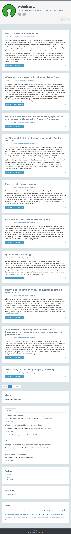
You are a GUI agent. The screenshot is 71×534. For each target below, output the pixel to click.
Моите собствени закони (20, 184)
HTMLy (41, 532)
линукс (31, 514)
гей (63, 510)
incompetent (12, 514)
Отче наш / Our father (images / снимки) (29, 369)
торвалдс (53, 517)
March (9, 479)
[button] (68, 19)
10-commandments (9, 510)
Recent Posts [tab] (10, 410)
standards (34, 517)
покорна (57, 514)
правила (7, 517)
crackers (33, 510)
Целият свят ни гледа (18, 254)
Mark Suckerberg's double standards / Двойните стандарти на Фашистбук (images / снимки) (34, 117)
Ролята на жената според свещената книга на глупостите (33, 291)
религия (15, 517)
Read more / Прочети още (14, 65)
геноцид (7, 514)
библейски (25, 510)
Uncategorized (24, 37)
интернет (17, 514)
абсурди (16, 510)
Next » (18, 386)
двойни (47, 510)
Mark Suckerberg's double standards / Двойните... (25, 435)
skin (30, 517)
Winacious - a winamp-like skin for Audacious (32, 77)
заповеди (62, 517)
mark (46, 514)
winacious (58, 517)
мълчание (49, 514)
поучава (61, 514)
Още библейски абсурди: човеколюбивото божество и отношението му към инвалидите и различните (34, 332)
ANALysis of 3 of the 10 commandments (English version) (33, 139)
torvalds (49, 517)
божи (29, 510)
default (40, 510)
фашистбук (51, 510)
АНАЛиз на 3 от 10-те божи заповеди (27, 219)
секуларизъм (26, 517)
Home (63, 19)
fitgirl (60, 510)
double (43, 510)
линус (37, 514)
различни (11, 517)
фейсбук (56, 510)
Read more (9, 421)
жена (6, 519)
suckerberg (44, 517)
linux (41, 514)
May (8, 477)
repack (19, 517)
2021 (8, 475)
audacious (20, 510)
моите (53, 514)
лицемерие (26, 514)
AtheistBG (26, 7)
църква (36, 510)
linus (34, 514)
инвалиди (22, 514)
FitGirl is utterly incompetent (22, 33)
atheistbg (32, 37)
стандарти (39, 517)
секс (22, 517)
